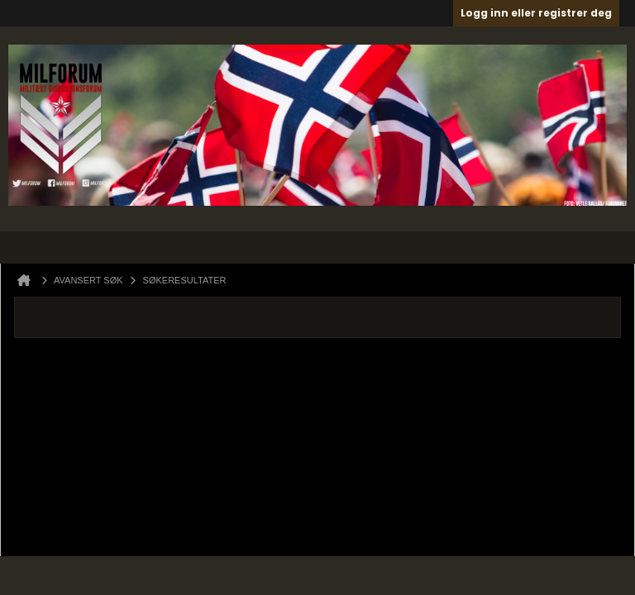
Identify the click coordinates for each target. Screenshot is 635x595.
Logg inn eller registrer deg (536, 13)
